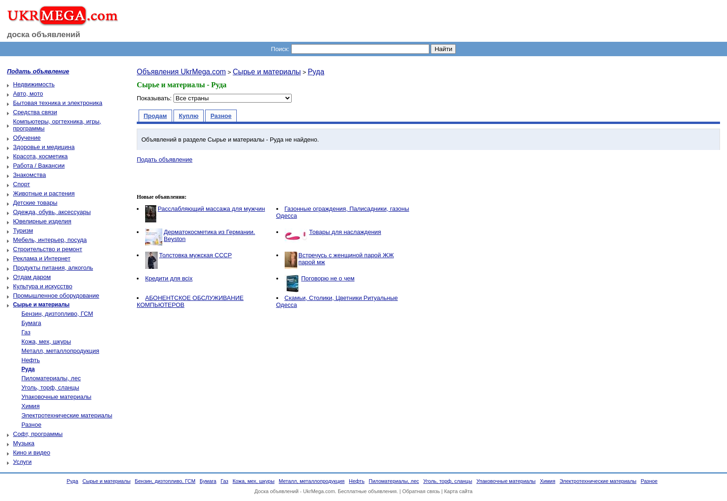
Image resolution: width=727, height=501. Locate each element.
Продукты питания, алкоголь (53, 267)
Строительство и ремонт (47, 249)
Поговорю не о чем (328, 278)
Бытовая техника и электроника (57, 102)
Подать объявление (165, 159)
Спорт (21, 184)
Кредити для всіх (169, 278)
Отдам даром (32, 276)
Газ (25, 332)
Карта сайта (458, 491)
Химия (30, 406)
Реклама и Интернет (41, 258)
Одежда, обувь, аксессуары (52, 211)
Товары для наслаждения (345, 231)
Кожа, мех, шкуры (46, 341)
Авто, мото (28, 93)
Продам (155, 115)
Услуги (22, 461)
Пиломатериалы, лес (51, 378)
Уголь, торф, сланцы (50, 387)
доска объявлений (43, 34)
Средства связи (35, 112)
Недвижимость (33, 84)
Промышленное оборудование (56, 295)
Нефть (30, 360)
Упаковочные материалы (56, 396)
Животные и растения (44, 193)
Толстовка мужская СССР (195, 255)
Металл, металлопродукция (60, 350)
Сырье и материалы (266, 72)
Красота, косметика (40, 156)
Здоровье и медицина (43, 146)
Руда (316, 72)
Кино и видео (31, 452)
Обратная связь (421, 491)
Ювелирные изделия (42, 221)
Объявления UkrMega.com (181, 72)
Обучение (26, 137)
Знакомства (29, 174)
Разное (31, 424)
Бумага (31, 322)
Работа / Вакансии (39, 165)
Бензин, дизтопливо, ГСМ (57, 313)
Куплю (188, 115)
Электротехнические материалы (66, 415)
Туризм (23, 230)
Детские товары (35, 202)
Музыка (23, 443)
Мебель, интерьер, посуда (50, 239)
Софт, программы (38, 433)
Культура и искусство (42, 286)
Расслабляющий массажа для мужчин (211, 208)
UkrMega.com (319, 491)
